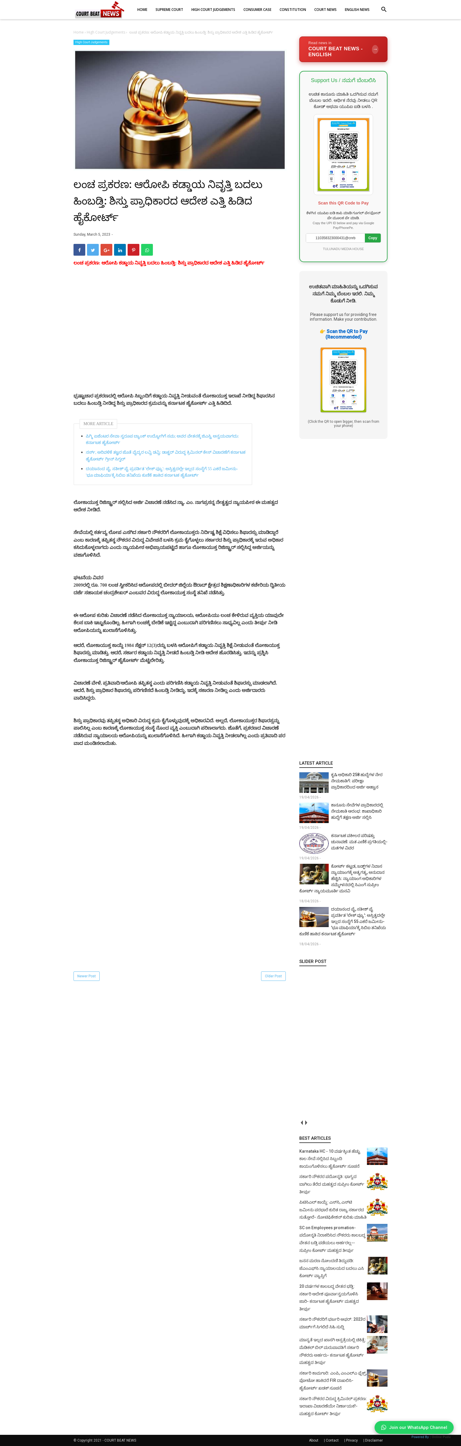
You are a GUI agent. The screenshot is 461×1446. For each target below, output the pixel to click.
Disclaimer (374, 1440)
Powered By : (431, 1437)
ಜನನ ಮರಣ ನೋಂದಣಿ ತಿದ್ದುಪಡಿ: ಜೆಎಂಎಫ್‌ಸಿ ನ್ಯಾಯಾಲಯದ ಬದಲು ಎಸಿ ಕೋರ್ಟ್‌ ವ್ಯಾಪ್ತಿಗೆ (331, 1268)
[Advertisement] (180, 336)
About (313, 1440)
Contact (332, 1440)
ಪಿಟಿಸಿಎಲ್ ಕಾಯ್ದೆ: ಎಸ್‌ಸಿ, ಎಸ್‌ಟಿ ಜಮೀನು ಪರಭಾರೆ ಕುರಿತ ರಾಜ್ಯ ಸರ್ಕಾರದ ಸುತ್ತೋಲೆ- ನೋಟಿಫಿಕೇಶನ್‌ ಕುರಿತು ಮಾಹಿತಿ (333, 1209)
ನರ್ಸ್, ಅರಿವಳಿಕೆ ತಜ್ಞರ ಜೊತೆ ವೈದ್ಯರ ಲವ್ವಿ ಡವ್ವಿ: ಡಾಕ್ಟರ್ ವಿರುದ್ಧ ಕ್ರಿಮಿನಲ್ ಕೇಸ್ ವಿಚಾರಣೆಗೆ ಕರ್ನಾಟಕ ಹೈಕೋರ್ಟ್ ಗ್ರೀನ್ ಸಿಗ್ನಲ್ (165, 455)
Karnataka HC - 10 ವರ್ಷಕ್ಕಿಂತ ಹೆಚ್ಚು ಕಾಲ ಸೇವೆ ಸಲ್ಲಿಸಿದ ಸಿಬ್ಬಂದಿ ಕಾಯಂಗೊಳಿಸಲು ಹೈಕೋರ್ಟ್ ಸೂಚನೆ (329, 1159)
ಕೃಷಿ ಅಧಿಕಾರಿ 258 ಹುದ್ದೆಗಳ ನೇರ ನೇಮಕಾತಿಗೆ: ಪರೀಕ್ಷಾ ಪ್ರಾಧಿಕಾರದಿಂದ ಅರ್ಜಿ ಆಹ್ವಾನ (357, 780)
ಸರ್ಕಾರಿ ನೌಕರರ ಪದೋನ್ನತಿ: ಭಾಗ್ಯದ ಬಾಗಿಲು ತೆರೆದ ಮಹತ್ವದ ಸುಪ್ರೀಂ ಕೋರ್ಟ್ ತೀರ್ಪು (331, 1184)
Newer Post (86, 976)
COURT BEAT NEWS (120, 1440)
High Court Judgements (91, 42)
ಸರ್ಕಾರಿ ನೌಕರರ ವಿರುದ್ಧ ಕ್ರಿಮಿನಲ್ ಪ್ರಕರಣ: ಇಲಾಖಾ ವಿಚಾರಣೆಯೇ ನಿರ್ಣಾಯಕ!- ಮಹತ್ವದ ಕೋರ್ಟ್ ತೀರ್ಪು (333, 1406)
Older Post (273, 976)
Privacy (352, 1440)
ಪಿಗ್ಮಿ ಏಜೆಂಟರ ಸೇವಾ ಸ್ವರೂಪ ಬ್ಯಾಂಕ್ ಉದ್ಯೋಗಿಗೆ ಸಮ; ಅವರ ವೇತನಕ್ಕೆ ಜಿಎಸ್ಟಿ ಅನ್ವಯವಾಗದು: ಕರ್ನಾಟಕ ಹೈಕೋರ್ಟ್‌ (162, 439)
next (306, 1122)
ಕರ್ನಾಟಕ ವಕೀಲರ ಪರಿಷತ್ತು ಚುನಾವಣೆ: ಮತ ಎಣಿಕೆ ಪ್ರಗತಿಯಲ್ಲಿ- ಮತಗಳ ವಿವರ (359, 841)
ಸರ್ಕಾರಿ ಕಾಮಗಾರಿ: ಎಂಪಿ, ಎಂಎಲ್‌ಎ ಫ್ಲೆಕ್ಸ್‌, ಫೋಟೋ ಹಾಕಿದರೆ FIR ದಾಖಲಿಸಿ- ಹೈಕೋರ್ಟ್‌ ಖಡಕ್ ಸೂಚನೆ (333, 1380)
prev (301, 1122)
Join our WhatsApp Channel (414, 1427)
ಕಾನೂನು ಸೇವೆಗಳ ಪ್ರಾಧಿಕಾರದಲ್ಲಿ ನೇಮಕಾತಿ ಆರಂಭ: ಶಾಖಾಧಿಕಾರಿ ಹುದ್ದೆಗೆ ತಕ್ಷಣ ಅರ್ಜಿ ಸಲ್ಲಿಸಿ (357, 811)
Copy (372, 238)
